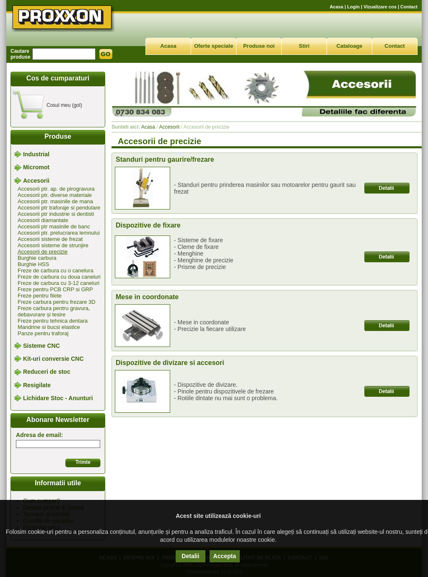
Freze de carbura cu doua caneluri (59, 277)
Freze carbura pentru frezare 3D (57, 302)
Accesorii (36, 180)
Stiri (304, 46)
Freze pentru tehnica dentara (53, 321)
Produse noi (259, 46)
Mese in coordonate (147, 296)
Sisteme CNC (41, 345)
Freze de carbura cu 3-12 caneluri (58, 283)
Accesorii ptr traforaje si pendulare (59, 207)
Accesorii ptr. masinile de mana (55, 201)
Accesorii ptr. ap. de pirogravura (56, 189)
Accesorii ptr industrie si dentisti (56, 214)
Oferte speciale (213, 46)
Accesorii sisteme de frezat (50, 239)
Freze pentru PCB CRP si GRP (55, 289)
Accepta (224, 556)
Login (353, 6)
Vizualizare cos (380, 6)
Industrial (36, 154)
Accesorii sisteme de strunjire (53, 245)
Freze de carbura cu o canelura (55, 270)
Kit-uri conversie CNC (53, 358)
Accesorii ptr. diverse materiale (55, 195)
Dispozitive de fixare (148, 225)
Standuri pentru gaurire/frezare (165, 159)
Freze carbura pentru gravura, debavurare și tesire (54, 311)
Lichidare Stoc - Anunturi (58, 398)
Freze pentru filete (40, 295)
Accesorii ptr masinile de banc (54, 226)
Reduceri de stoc (46, 372)
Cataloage (349, 46)
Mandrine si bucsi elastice (49, 327)
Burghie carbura (37, 258)
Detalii (190, 556)
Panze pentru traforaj (43, 333)
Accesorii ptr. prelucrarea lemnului (59, 233)
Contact (409, 6)
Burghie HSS (33, 264)
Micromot (36, 167)
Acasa (336, 6)
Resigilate (37, 385)
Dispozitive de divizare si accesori (170, 362)
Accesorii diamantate (43, 220)
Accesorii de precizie (42, 251)
